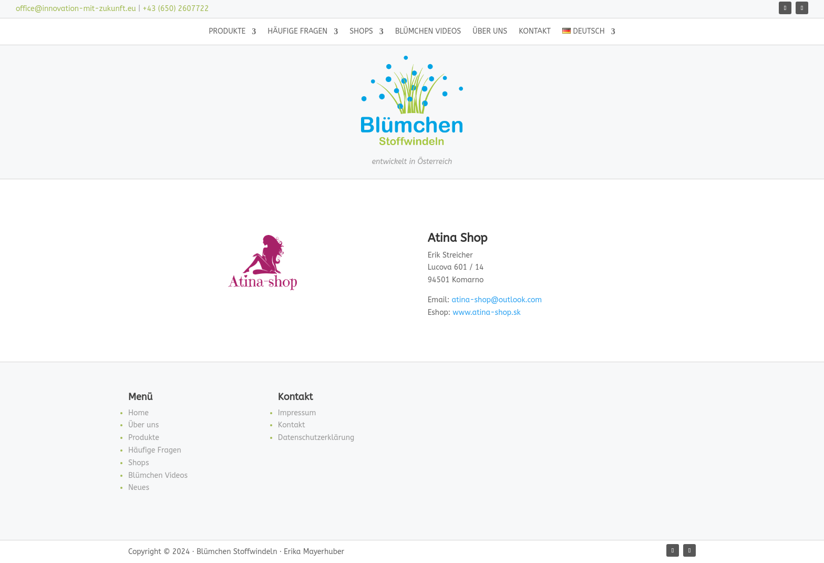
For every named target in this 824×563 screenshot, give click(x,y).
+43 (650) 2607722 (175, 8)
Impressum (297, 412)
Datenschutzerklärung (316, 437)
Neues (138, 487)
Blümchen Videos (428, 32)
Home (138, 412)
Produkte (227, 32)
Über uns (489, 32)
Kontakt (535, 32)
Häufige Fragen (297, 32)
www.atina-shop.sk (486, 312)
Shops (361, 32)
